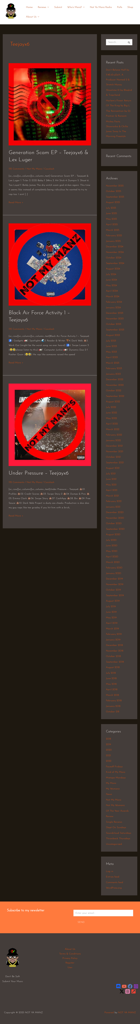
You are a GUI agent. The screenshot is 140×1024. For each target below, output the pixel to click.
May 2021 (111, 484)
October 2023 (113, 324)
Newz (109, 794)
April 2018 (111, 689)
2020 (109, 750)
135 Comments (16, 169)
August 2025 (113, 202)
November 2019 (114, 584)
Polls (118, 7)
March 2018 (112, 695)
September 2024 (115, 263)
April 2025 (112, 224)
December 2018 (114, 645)
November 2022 (115, 385)
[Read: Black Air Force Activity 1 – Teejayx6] (50, 264)
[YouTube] (124, 986)
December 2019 (114, 579)
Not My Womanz (115, 805)
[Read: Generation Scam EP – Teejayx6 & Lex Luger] (50, 104)
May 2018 (111, 684)
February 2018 (114, 700)
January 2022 (113, 440)
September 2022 (115, 396)
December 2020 (115, 512)
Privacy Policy (69, 958)
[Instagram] (135, 986)
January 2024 (113, 307)
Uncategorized (114, 844)
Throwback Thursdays (118, 838)
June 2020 (111, 545)
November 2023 (115, 318)
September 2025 (115, 197)
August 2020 (113, 534)
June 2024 (111, 280)
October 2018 (113, 656)
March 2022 (112, 429)
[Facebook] (130, 986)
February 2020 (114, 567)
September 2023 (115, 329)
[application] (47, 7)
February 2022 (114, 435)
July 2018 (111, 673)
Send (81, 922)
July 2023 (111, 341)
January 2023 (113, 374)
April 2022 (112, 424)
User (70, 967)
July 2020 (111, 540)
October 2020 (114, 523)
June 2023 (111, 346)
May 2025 (111, 219)
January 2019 (113, 640)
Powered (109, 1012)
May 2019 (111, 617)
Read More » (16, 202)
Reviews (43, 7)
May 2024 (111, 285)
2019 (108, 744)
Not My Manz (34, 169)
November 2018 (114, 651)
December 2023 (114, 313)
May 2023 (111, 352)
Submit (57, 7)
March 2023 (112, 363)
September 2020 (115, 529)
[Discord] (118, 986)
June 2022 (111, 412)
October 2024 (113, 257)
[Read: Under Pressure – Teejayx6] (50, 424)
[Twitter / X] (121, 991)
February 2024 (114, 302)
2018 (108, 739)
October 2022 (113, 390)
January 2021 (113, 507)
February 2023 (114, 368)
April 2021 (111, 490)
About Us (32, 17)
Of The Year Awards (117, 811)
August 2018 (113, 667)
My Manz (111, 783)
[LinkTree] (133, 991)
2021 (108, 755)
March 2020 (113, 562)
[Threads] (127, 991)
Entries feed (112, 877)
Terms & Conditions (70, 954)
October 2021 (113, 457)
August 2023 (113, 335)
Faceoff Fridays (114, 766)
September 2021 (115, 462)
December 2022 (114, 379)
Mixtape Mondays (116, 777)
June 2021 (111, 479)
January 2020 (113, 573)
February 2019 (114, 634)
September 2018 (115, 662)
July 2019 (111, 606)
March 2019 (112, 628)
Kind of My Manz (115, 772)
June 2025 (111, 213)
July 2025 (111, 208)
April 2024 (112, 291)
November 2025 (115, 186)
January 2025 (113, 241)
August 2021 (112, 468)
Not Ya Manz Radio (100, 7)
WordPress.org (114, 888)
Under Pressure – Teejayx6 (39, 473)
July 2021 (111, 473)
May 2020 (111, 551)
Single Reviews (114, 822)
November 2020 (115, 518)
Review (109, 816)
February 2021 (114, 501)
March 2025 (112, 230)
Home (29, 7)
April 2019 (111, 623)
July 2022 (111, 407)
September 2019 (115, 595)
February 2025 (114, 235)
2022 (108, 761)
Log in (109, 871)
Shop (128, 7)
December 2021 (114, 446)
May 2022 (111, 418)
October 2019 (113, 590)
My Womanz (112, 789)
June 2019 (111, 612)
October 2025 (113, 191)
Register (69, 963)
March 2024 (112, 296)
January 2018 (113, 706)
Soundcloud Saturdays (118, 833)
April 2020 (112, 556)
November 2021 (114, 451)
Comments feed (114, 882)
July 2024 (111, 274)
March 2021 (112, 496)
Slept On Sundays (116, 827)
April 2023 (112, 357)
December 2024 (114, 246)
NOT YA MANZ (12, 20)
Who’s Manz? (75, 7)
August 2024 (113, 269)
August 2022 (113, 401)
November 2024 (115, 252)
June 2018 (111, 678)
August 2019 (113, 601)
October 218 (112, 711)
